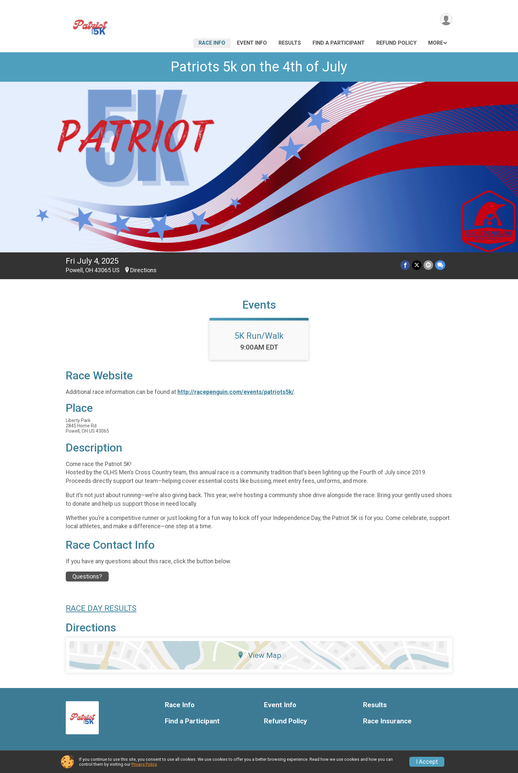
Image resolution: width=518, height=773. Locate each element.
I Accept (427, 761)
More (435, 43)
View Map (259, 655)
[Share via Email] (428, 265)
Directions (143, 270)
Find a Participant (339, 43)
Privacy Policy (144, 764)
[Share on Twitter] (417, 265)
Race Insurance (387, 721)
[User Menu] (446, 19)
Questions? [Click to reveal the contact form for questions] (87, 576)
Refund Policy (396, 43)
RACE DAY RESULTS (101, 608)
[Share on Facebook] (405, 265)
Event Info (252, 43)
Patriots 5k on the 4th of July (259, 67)
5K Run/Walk (259, 336)
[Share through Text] (440, 265)
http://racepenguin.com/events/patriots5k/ (235, 392)
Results (289, 43)
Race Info (212, 43)
